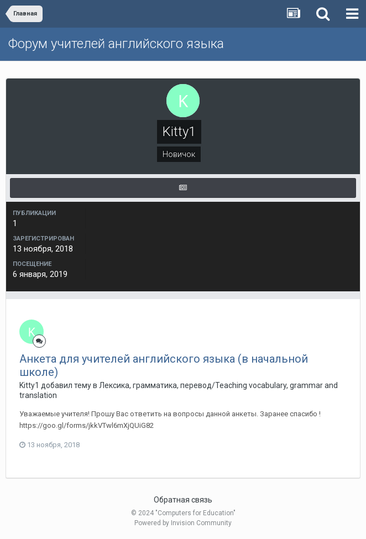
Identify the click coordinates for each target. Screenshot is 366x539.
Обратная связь (183, 499)
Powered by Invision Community (183, 523)
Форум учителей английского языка (116, 43)
